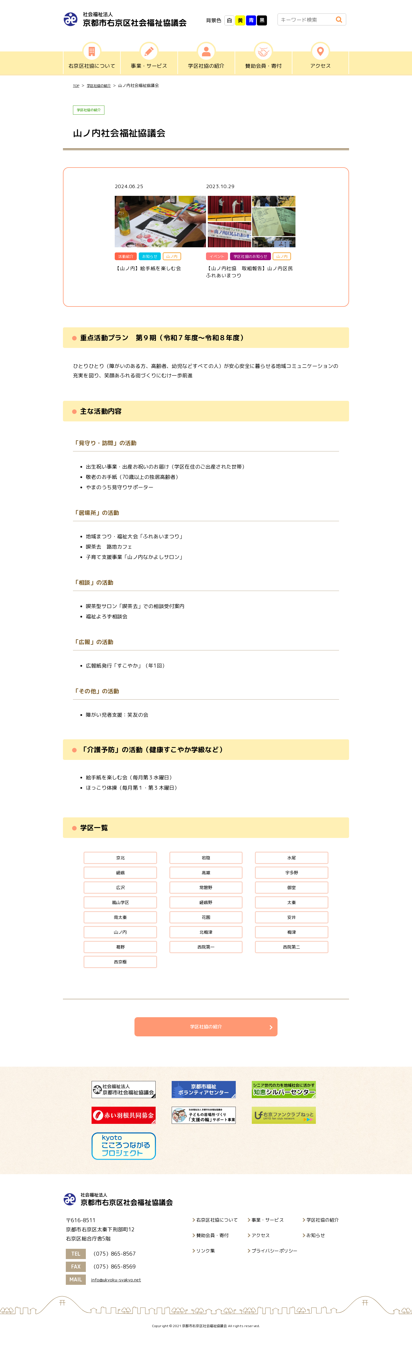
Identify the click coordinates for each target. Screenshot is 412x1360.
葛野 (120, 965)
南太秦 (120, 931)
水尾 (291, 862)
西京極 (120, 982)
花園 (206, 931)
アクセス (260, 1259)
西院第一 (206, 965)
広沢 (120, 897)
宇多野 (292, 879)
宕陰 (206, 862)
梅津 (291, 948)
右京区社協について (217, 1244)
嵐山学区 (120, 914)
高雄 (206, 879)
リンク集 (205, 1275)
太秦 (291, 914)
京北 (120, 862)
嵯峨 (120, 879)
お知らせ (315, 1259)
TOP (77, 85)
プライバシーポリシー (274, 1275)
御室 (291, 897)
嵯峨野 (206, 914)
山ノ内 (120, 948)
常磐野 (206, 897)
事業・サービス (267, 1244)
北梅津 (206, 948)
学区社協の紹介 (103, 85)
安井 (291, 931)
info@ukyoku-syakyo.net (120, 1303)
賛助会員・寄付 (212, 1259)
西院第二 (291, 965)
